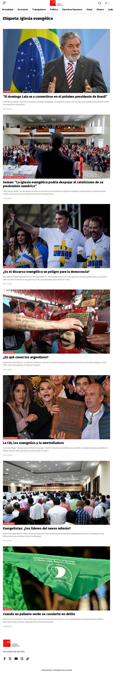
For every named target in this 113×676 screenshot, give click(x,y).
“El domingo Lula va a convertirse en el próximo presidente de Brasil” (55, 97)
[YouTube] (16, 658)
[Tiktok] (28, 658)
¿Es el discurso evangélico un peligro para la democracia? (46, 272)
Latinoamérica (10, 438)
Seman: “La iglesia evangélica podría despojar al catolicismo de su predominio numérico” (53, 184)
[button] (5, 3)
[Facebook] (4, 658)
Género (7, 609)
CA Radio (7, 92)
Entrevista (18, 177)
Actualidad (9, 352)
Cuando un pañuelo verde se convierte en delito (39, 614)
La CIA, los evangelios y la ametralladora (33, 443)
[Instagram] (22, 658)
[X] (10, 658)
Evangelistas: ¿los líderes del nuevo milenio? (37, 528)
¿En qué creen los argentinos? (26, 357)
